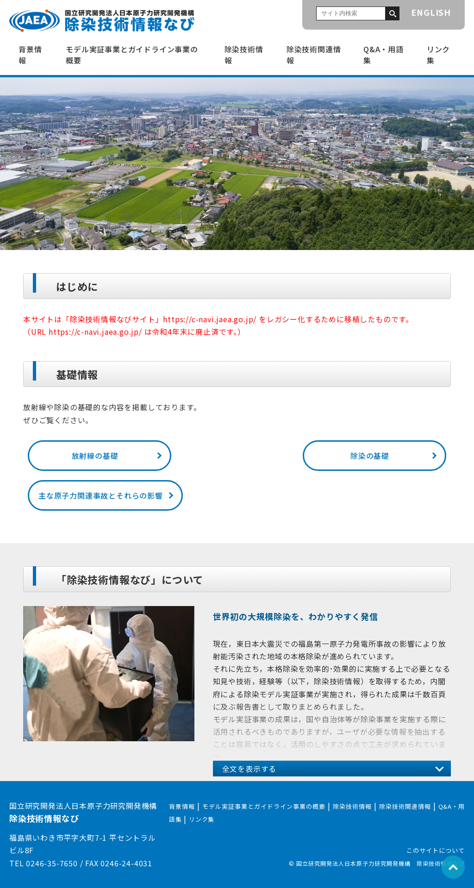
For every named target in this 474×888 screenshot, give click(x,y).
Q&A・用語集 (383, 55)
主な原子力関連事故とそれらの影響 (100, 495)
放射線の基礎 (95, 455)
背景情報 (30, 55)
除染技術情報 (244, 55)
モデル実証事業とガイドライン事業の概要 (132, 55)
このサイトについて (435, 850)
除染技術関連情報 (314, 55)
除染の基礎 (369, 455)
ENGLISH (431, 12)
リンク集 (438, 55)
